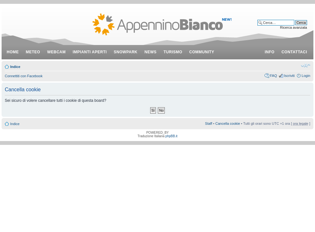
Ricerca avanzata (293, 27)
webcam (56, 52)
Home (13, 52)
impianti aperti (90, 52)
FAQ (273, 76)
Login (306, 76)
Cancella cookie (227, 123)
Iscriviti (289, 76)
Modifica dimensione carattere (305, 65)
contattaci (294, 52)
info (270, 52)
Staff (208, 123)
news (150, 52)
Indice (15, 67)
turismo (173, 52)
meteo (33, 52)
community (201, 52)
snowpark (125, 52)
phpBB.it (171, 136)
